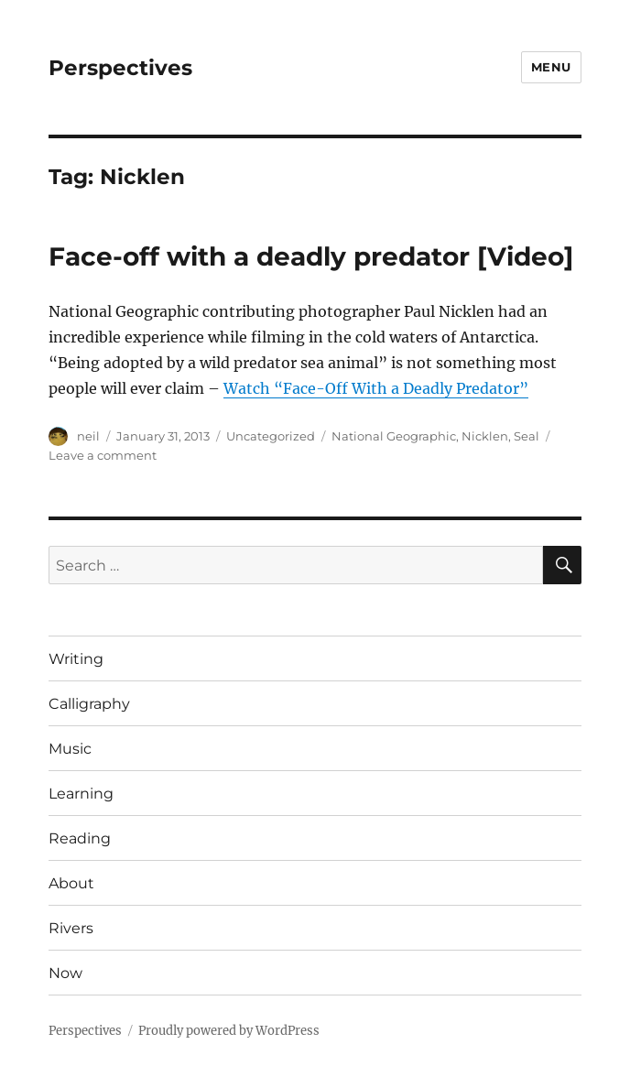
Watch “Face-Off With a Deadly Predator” (375, 388)
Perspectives (120, 68)
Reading (80, 838)
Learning (81, 793)
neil (88, 436)
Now (65, 973)
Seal (526, 436)
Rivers (71, 928)
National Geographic (393, 436)
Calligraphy (89, 703)
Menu (551, 67)
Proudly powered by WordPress (229, 1031)
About (71, 883)
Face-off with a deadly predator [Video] (311, 256)
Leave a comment (103, 455)
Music (70, 748)
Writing (76, 659)
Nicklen (485, 436)
